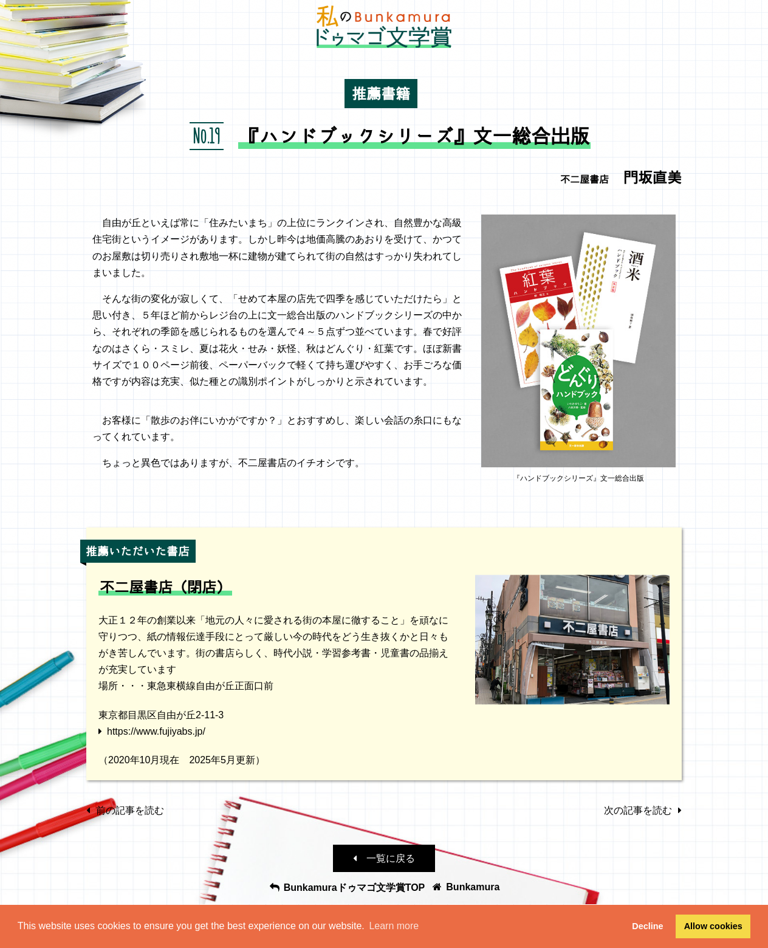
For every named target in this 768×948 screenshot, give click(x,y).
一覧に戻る (384, 858)
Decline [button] (647, 926)
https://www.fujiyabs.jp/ (156, 731)
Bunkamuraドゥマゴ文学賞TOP (347, 887)
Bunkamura (465, 887)
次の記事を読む (643, 810)
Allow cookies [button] (713, 926)
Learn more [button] (394, 926)
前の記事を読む (125, 810)
